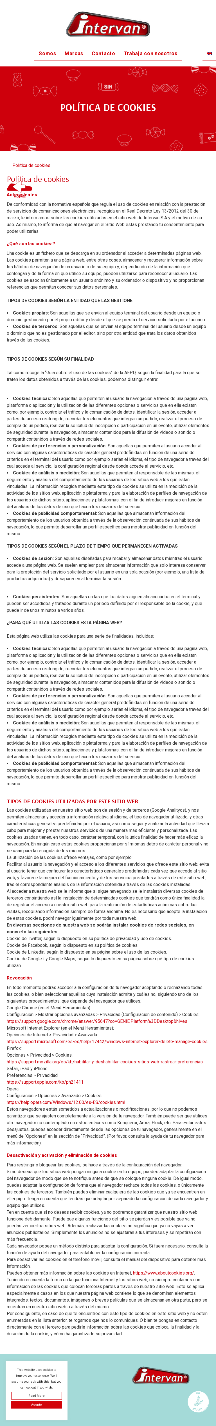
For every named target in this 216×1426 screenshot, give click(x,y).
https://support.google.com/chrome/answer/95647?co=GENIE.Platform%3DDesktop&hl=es (97, 1021)
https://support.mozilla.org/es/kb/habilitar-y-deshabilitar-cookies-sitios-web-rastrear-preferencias (105, 1062)
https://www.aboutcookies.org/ (163, 1273)
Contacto (103, 53)
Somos (47, 53)
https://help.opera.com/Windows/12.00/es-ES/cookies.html (66, 1102)
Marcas (74, 53)
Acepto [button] (36, 1405)
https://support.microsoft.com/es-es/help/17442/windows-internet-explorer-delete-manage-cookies (107, 1041)
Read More (36, 1396)
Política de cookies (31, 165)
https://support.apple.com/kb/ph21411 (45, 1082)
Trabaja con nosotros (150, 53)
